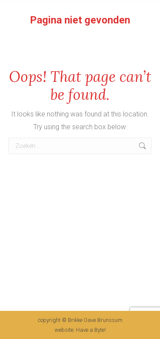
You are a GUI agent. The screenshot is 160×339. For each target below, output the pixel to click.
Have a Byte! (90, 330)
